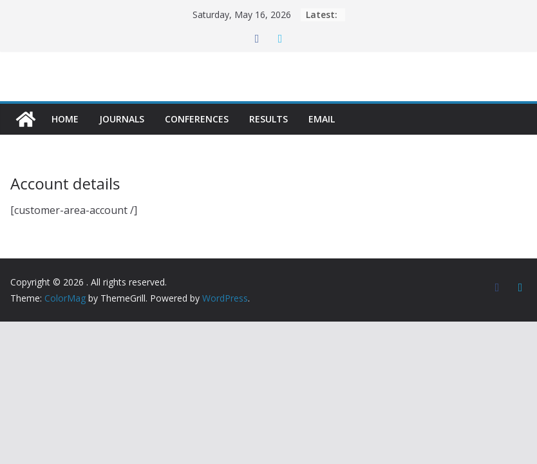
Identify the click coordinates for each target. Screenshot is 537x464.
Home (65, 119)
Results (268, 119)
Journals (121, 119)
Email (321, 119)
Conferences (197, 119)
